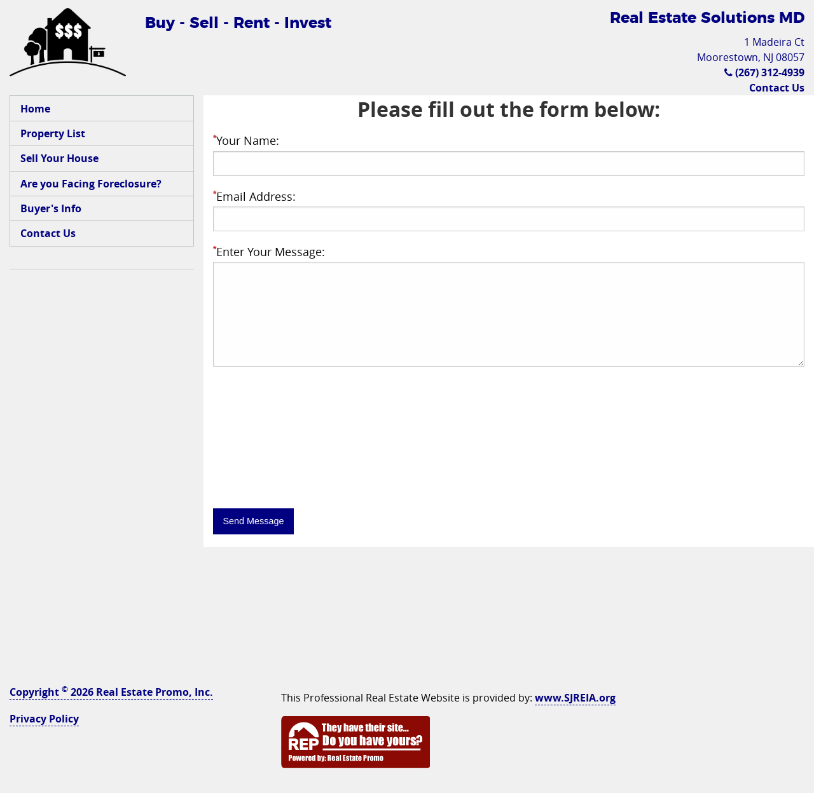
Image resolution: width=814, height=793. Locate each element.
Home (35, 109)
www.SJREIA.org (575, 698)
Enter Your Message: (269, 251)
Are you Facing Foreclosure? (91, 184)
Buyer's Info (50, 208)
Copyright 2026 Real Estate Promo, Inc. (111, 692)
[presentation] (309, 468)
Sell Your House (59, 158)
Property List (52, 133)
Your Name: (246, 140)
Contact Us (776, 88)
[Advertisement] (102, 472)
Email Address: (254, 196)
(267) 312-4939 (764, 72)
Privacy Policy (44, 719)
